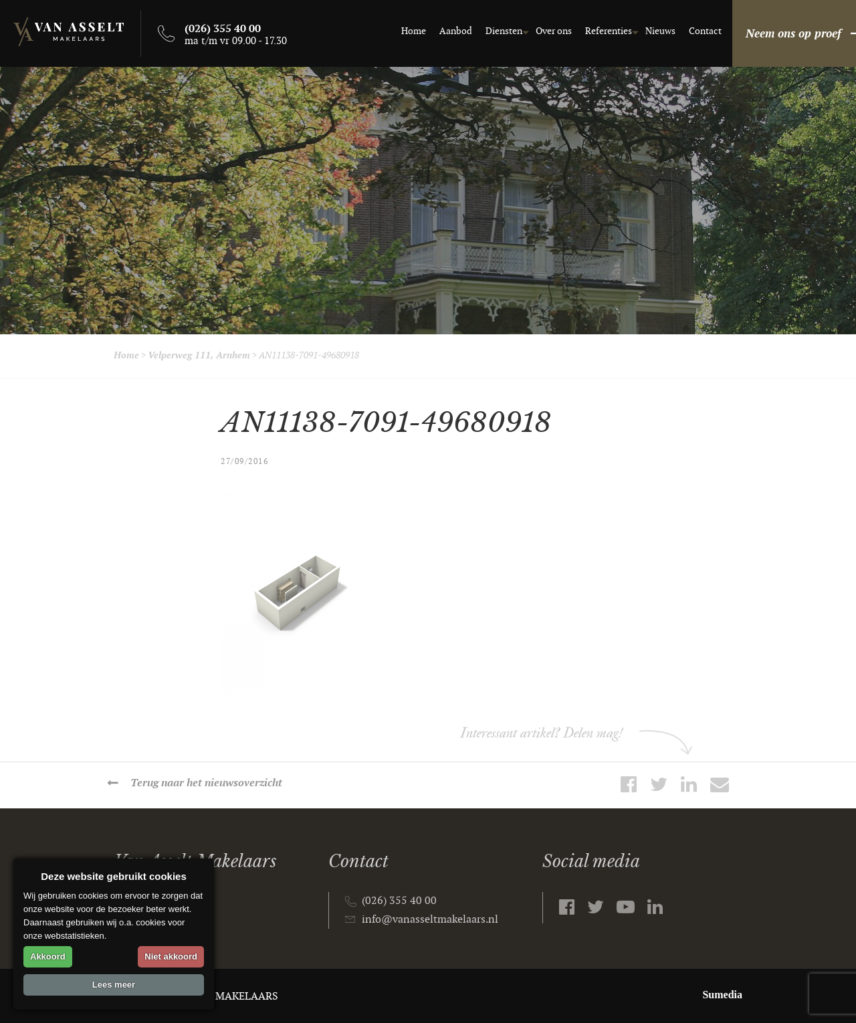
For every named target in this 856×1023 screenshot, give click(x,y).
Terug (206, 783)
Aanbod (435, 31)
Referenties (588, 31)
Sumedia (722, 994)
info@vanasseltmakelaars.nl (430, 919)
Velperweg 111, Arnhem (199, 355)
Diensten (483, 31)
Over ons (534, 31)
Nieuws (640, 31)
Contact (685, 31)
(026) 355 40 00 (399, 901)
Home (393, 31)
